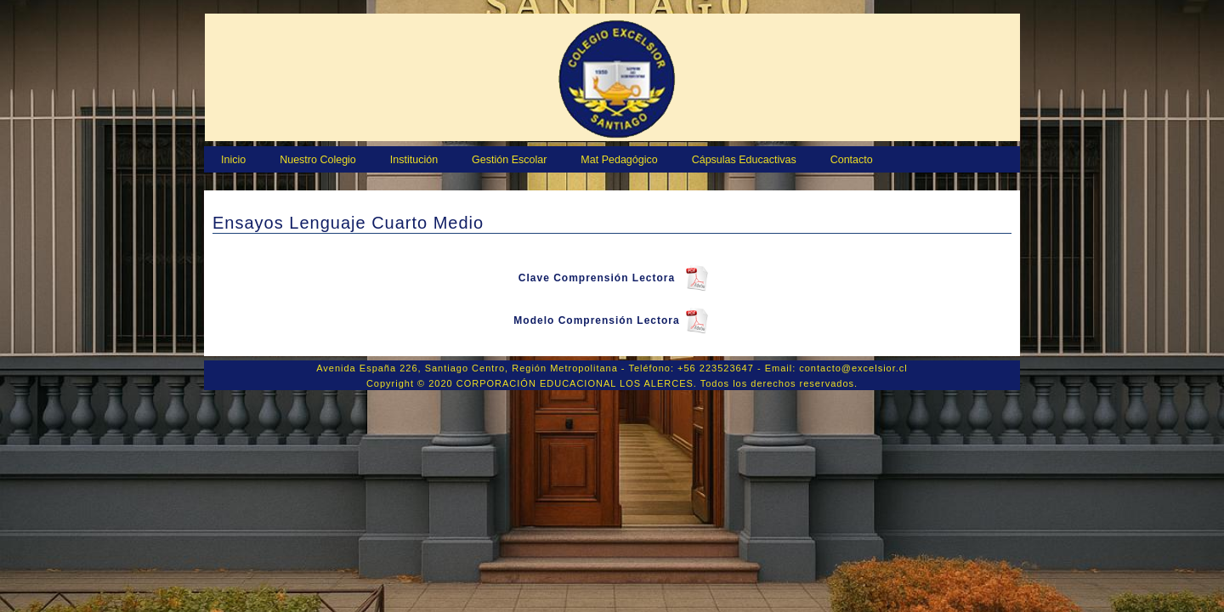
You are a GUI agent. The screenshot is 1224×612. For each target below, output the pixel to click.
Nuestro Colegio (318, 160)
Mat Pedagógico (619, 160)
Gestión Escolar (509, 160)
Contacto (851, 160)
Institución (414, 160)
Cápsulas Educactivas (744, 160)
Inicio (233, 160)
